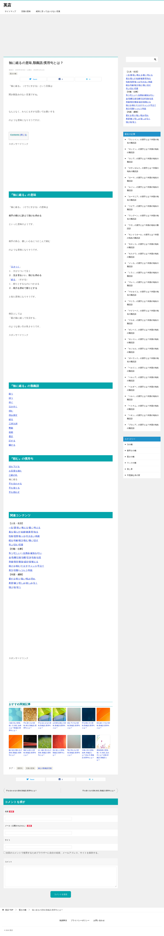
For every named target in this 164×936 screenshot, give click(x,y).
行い (40, 553)
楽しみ (29, 583)
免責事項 (63, 920)
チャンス (32, 566)
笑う (19, 587)
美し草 (130, 469)
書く (31, 527)
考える (37, 527)
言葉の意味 (26, 11)
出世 (39, 557)
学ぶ (11, 545)
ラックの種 (131, 463)
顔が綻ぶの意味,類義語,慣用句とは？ (59, 752)
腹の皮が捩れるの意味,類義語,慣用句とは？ (15, 752)
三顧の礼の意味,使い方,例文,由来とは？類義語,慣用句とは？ (15, 726)
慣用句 (19, 768)
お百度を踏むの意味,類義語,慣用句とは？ (59, 725)
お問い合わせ (99, 920)
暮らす (17, 532)
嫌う (16, 583)
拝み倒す (13, 415)
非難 (16, 570)
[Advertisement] (82, 34)
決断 (24, 557)
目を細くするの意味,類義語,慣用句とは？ (103, 725)
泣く (35, 583)
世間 (16, 536)
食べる (22, 536)
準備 (11, 562)
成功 (26, 562)
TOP (9, 909)
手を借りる (14, 488)
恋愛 (21, 545)
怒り (18, 579)
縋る (13, 279)
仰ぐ (11, 402)
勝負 (21, 562)
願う (11, 394)
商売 (16, 562)
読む (16, 545)
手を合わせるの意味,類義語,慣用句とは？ (44, 725)
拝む (11, 411)
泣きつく (15, 267)
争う (11, 553)
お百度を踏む (15, 471)
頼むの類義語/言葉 (45, 768)
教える (25, 527)
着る (11, 532)
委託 (11, 436)
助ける (12, 566)
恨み (28, 579)
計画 (19, 557)
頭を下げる (14, 466)
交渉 (29, 557)
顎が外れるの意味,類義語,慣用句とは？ (73, 752)
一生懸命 (25, 553)
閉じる (23, 135)
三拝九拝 (13, 424)
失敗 (34, 557)
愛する (12, 579)
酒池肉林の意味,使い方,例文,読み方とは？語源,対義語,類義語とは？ (103, 754)
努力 (11, 570)
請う (11, 398)
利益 (30, 570)
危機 (14, 557)
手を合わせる (15, 484)
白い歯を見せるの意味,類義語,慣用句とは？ (44, 752)
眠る (11, 540)
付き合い (30, 536)
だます (24, 566)
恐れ (33, 579)
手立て (41, 566)
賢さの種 (13, 73)
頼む (18, 566)
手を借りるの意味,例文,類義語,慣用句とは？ (29, 725)
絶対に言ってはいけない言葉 (48, 11)
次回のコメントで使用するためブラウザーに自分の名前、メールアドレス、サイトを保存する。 (53, 852)
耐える (35, 562)
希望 (11, 583)
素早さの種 (131, 450)
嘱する (12, 445)
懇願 (11, 428)
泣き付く (13, 407)
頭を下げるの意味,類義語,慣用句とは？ (73, 725)
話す (36, 540)
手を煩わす (14, 492)
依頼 (11, 432)
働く (31, 540)
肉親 (37, 536)
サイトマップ (10, 11)
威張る (33, 553)
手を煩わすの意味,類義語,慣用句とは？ (88, 725)
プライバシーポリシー (80, 920)
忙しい (17, 553)
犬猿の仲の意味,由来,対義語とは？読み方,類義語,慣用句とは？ (88, 753)
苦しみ (22, 583)
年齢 (16, 540)
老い (19, 527)
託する (12, 441)
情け (11, 587)
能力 (21, 540)
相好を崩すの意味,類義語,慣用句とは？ (29, 752)
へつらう (23, 570)
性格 (11, 536)
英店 (7, 5)
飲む (26, 540)
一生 (11, 527)
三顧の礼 (13, 475)
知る (36, 532)
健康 (28, 532)
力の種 (130, 444)
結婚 (23, 532)
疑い (23, 579)
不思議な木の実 (133, 475)
